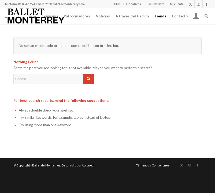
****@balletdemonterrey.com (65, 4)
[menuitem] (117, 4)
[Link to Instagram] (198, 4)
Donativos (133, 4)
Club (117, 4)
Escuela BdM (155, 4)
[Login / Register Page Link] (196, 16)
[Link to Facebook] (207, 4)
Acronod (88, 165)
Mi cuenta (177, 4)
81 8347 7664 (26, 4)
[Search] (206, 16)
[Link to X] (190, 4)
